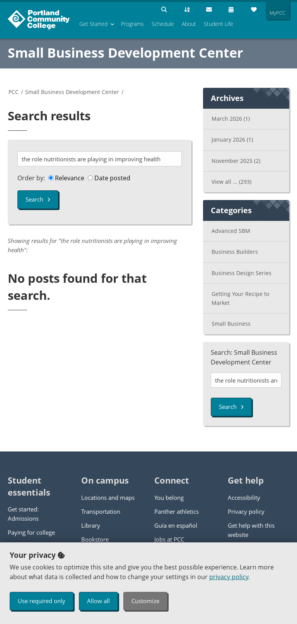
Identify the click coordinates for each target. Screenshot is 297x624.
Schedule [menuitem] (163, 23)
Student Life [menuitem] (218, 23)
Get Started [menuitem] (93, 23)
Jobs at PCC (169, 539)
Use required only (41, 601)
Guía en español (175, 525)
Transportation (100, 511)
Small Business (231, 323)
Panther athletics (176, 511)
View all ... (231, 181)
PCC (14, 92)
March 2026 (231, 118)
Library (90, 525)
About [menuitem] (189, 23)
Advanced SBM (231, 230)
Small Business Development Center (125, 53)
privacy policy (228, 577)
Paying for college (31, 532)
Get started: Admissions (23, 513)
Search (38, 199)
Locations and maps (108, 497)
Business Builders (235, 251)
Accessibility (244, 497)
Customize (145, 601)
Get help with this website (251, 530)
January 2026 (232, 139)
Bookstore (95, 539)
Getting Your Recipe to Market (240, 298)
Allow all (98, 601)
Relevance (66, 178)
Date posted (109, 178)
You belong (169, 497)
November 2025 (236, 160)
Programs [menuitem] (132, 23)
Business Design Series (241, 273)
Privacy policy (246, 511)
